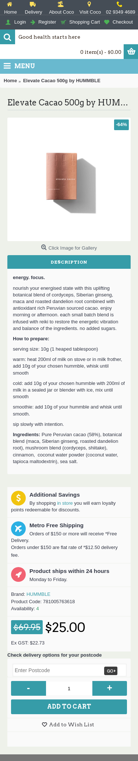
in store (65, 503)
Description (69, 262)
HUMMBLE (38, 594)
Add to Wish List (71, 724)
